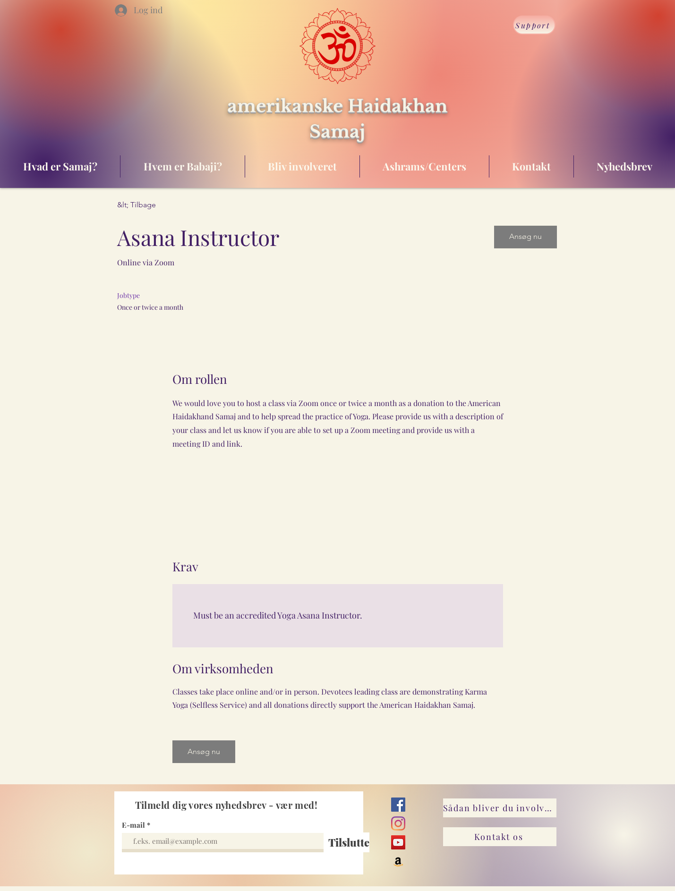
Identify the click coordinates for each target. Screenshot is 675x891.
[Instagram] (398, 823)
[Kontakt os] (499, 836)
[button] (525, 237)
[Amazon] (398, 861)
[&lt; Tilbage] (150, 205)
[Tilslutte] (348, 842)
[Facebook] (398, 805)
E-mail (133, 825)
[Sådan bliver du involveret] (499, 807)
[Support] (534, 25)
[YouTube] (398, 842)
